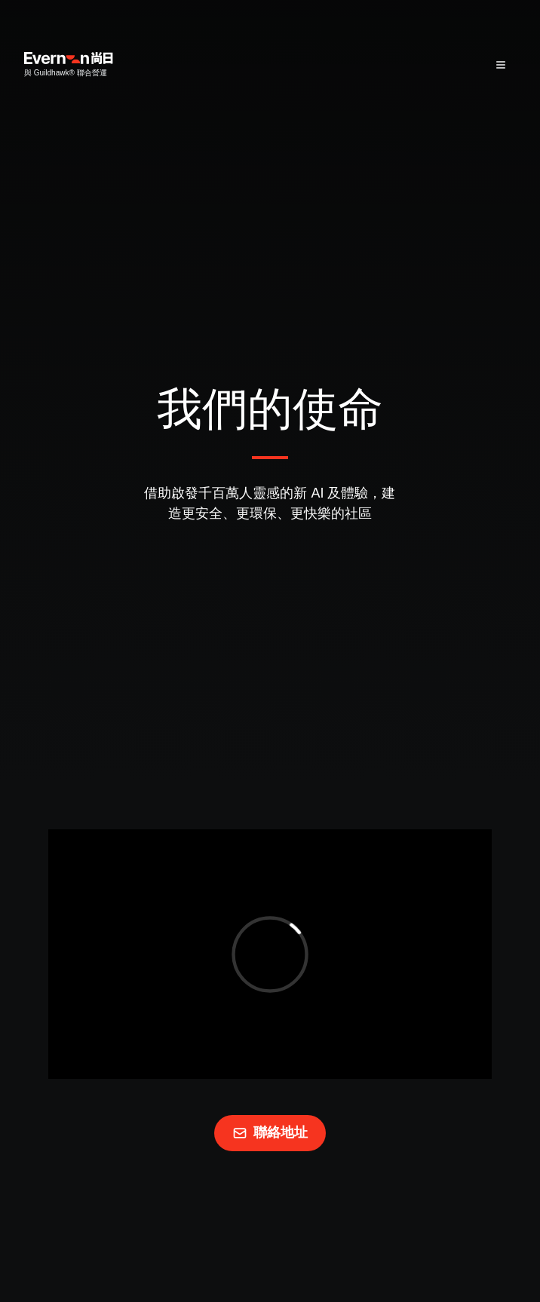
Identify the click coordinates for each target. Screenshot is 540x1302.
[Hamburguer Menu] (501, 65)
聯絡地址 (270, 1133)
